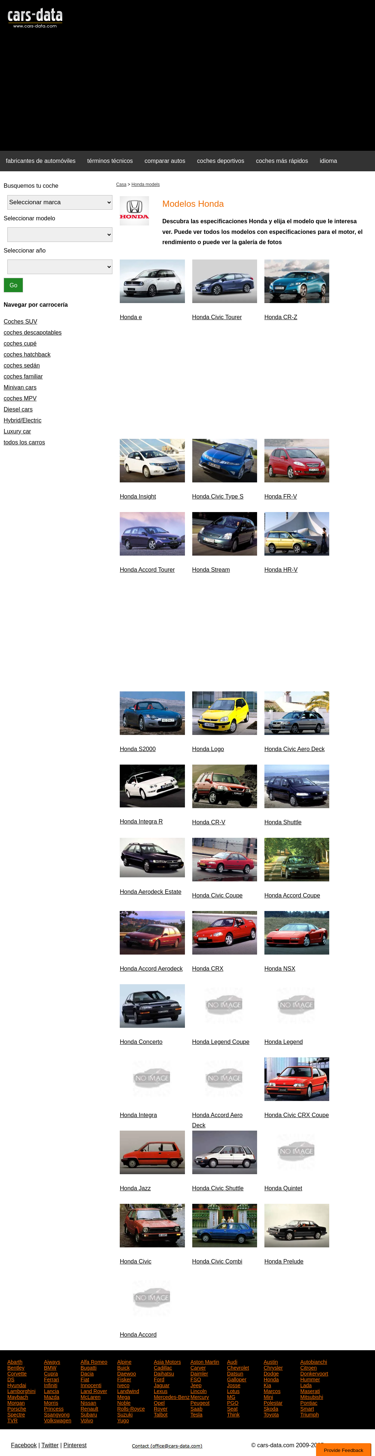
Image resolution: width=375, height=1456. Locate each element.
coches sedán (22, 365)
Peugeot (199, 1402)
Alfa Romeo (94, 1361)
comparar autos (165, 161)
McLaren (90, 1396)
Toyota (271, 1414)
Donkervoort (314, 1373)
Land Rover (94, 1390)
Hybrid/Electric (22, 420)
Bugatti (89, 1367)
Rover (160, 1408)
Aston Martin (204, 1361)
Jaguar (162, 1384)
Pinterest (74, 1445)
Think (233, 1414)
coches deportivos (220, 161)
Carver (198, 1367)
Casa (121, 184)
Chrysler (273, 1367)
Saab (196, 1408)
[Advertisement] (187, 93)
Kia (267, 1384)
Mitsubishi (311, 1396)
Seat (232, 1408)
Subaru (89, 1414)
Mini (268, 1396)
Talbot (160, 1414)
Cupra (51, 1373)
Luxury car (17, 431)
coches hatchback (27, 354)
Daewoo (126, 1373)
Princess (54, 1408)
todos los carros (24, 442)
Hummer (310, 1379)
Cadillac (163, 1367)
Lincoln (198, 1390)
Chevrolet (238, 1367)
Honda (271, 1379)
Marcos (272, 1390)
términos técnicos (110, 161)
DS (10, 1379)
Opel (159, 1402)
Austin (271, 1361)
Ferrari (51, 1379)
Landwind (128, 1390)
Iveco (123, 1384)
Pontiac (309, 1402)
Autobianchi (313, 1361)
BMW (50, 1367)
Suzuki (125, 1414)
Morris (51, 1402)
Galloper (236, 1379)
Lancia (51, 1390)
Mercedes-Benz (172, 1396)
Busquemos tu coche (31, 186)
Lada (306, 1384)
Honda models (145, 184)
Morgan (16, 1402)
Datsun (235, 1373)
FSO (195, 1379)
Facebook (24, 1445)
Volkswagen (57, 1420)
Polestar (273, 1402)
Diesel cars (18, 409)
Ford (159, 1379)
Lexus (160, 1390)
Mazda (51, 1396)
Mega (123, 1396)
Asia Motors (167, 1361)
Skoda (271, 1408)
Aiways (52, 1361)
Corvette (17, 1373)
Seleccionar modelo (29, 218)
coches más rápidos (282, 161)
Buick (123, 1367)
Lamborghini (21, 1390)
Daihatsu (164, 1373)
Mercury (199, 1396)
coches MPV (20, 398)
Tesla (196, 1414)
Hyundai (16, 1384)
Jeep (195, 1384)
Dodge (271, 1373)
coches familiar (23, 376)
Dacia (87, 1373)
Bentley (16, 1367)
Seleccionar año (25, 250)
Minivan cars (20, 387)
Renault (89, 1408)
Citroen (308, 1367)
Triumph (309, 1414)
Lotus (233, 1390)
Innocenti (91, 1384)
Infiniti (50, 1384)
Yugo (123, 1420)
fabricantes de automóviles (40, 161)
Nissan (88, 1402)
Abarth (14, 1361)
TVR (12, 1420)
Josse (234, 1384)
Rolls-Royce (131, 1408)
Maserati (310, 1390)
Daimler (199, 1373)
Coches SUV (20, 321)
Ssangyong (57, 1414)
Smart (307, 1408)
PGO (232, 1402)
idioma (328, 161)
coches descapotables (33, 332)
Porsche (16, 1408)
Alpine (124, 1361)
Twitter (50, 1445)
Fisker (124, 1379)
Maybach (17, 1396)
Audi (232, 1361)
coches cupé (20, 343)
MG (231, 1396)
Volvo (87, 1420)
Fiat (85, 1379)
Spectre (16, 1414)
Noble (124, 1402)
